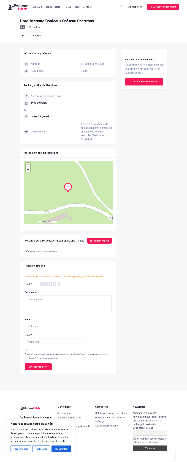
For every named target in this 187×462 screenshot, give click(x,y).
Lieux (68, 7)
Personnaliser (21, 449)
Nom (28, 319)
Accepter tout (61, 449)
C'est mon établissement (144, 81)
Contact (87, 7)
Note (28, 284)
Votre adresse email (143, 428)
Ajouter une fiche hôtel (69, 417)
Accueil (37, 7)
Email (28, 335)
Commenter (32, 292)
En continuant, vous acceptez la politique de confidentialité (150, 440)
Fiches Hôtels (52, 7)
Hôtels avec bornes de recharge (111, 413)
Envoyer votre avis (38, 367)
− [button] (28, 169)
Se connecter (64, 413)
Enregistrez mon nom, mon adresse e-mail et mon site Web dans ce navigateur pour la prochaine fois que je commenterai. (66, 356)
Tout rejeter (41, 449)
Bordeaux (37, 27)
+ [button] (28, 165)
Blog (77, 7)
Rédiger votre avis (99, 241)
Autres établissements (107, 425)
